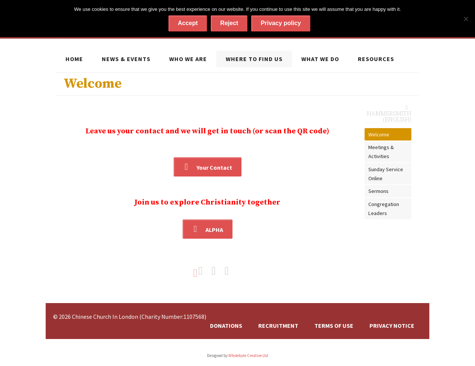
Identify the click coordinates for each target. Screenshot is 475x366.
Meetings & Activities (381, 152)
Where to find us (254, 59)
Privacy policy (281, 23)
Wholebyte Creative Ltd (248, 355)
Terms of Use (333, 325)
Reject (229, 23)
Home (74, 59)
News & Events (126, 59)
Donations (226, 325)
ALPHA (214, 229)
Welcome (378, 134)
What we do (320, 59)
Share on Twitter (217, 271)
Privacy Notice (391, 325)
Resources (376, 59)
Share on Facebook (204, 271)
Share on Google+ (231, 271)
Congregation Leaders (383, 209)
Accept (188, 23)
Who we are (188, 59)
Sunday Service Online (385, 174)
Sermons (378, 191)
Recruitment (278, 325)
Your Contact (214, 167)
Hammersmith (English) (389, 116)
